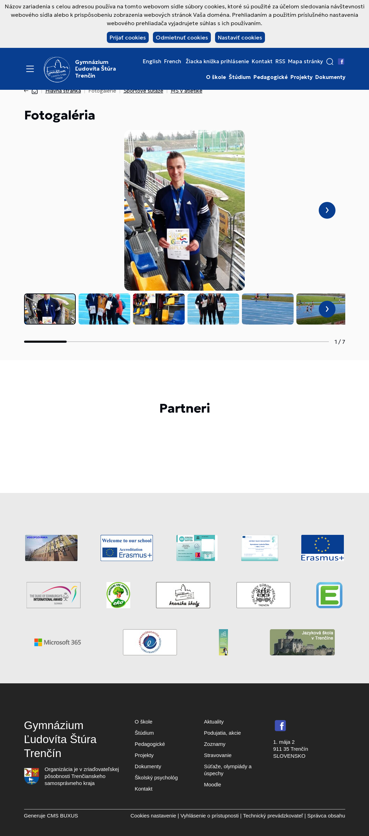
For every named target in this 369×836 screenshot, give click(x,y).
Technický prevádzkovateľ (273, 816)
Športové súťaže (143, 90)
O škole (216, 77)
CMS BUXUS (62, 816)
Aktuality (214, 722)
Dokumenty (330, 77)
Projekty (301, 77)
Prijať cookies (128, 37)
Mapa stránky (305, 61)
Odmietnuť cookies (182, 37)
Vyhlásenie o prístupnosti (209, 816)
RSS (280, 61)
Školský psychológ (156, 777)
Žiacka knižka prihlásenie (217, 61)
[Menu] (30, 68)
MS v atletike (186, 90)
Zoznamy (215, 744)
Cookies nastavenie (153, 816)
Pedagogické (270, 77)
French (172, 61)
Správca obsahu (326, 816)
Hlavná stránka (63, 90)
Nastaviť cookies (240, 37)
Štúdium (240, 77)
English (152, 61)
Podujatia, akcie (222, 733)
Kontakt (262, 61)
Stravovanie (217, 755)
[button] (329, 61)
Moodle (212, 784)
